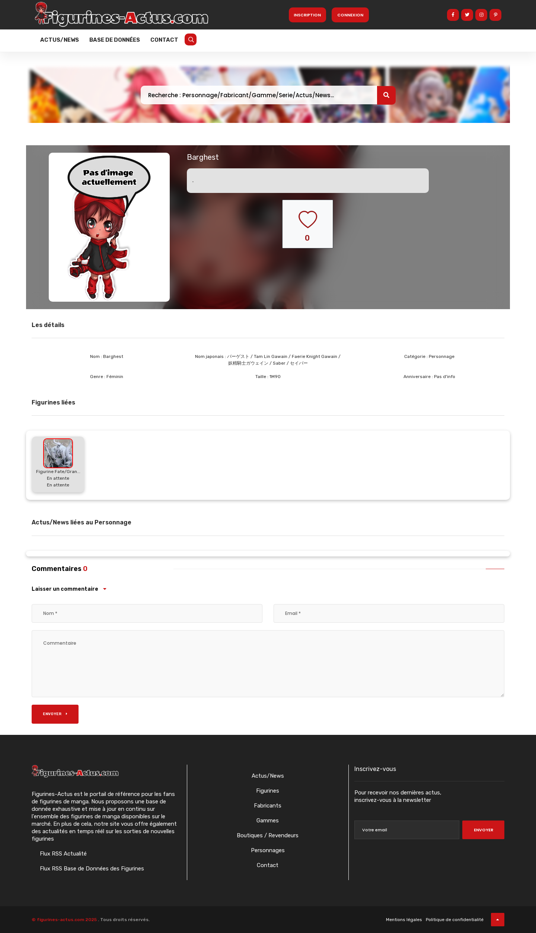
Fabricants (267, 805)
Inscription (307, 15)
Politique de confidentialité (455, 919)
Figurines (267, 790)
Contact (164, 40)
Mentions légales (404, 919)
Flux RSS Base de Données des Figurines (91, 868)
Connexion (350, 15)
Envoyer (55, 714)
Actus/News (59, 40)
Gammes (267, 820)
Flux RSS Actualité (62, 853)
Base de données (114, 40)
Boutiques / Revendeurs (268, 835)
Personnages (268, 850)
